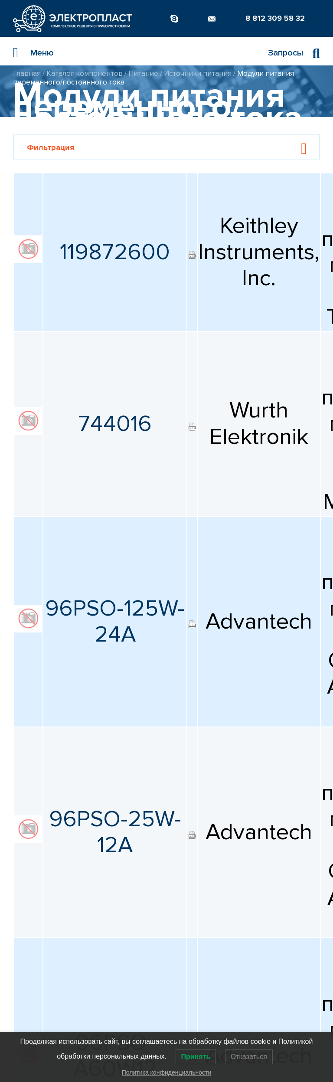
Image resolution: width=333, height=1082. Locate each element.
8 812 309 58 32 (275, 18)
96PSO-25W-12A (115, 832)
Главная (27, 73)
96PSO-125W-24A (115, 622)
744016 (115, 424)
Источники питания (198, 73)
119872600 (115, 252)
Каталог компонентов (84, 73)
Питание (143, 73)
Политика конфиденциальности (167, 1072)
